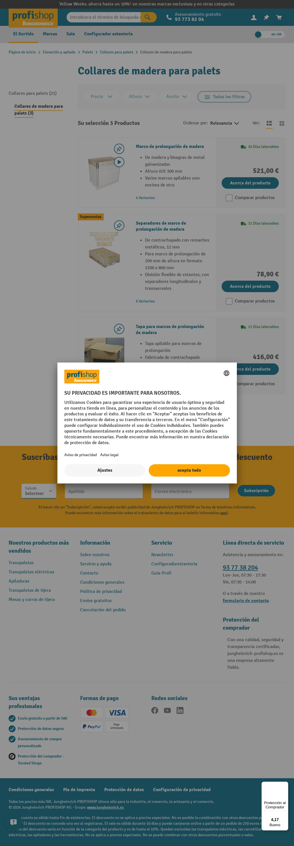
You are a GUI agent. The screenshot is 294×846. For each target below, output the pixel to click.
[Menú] (284, 785)
